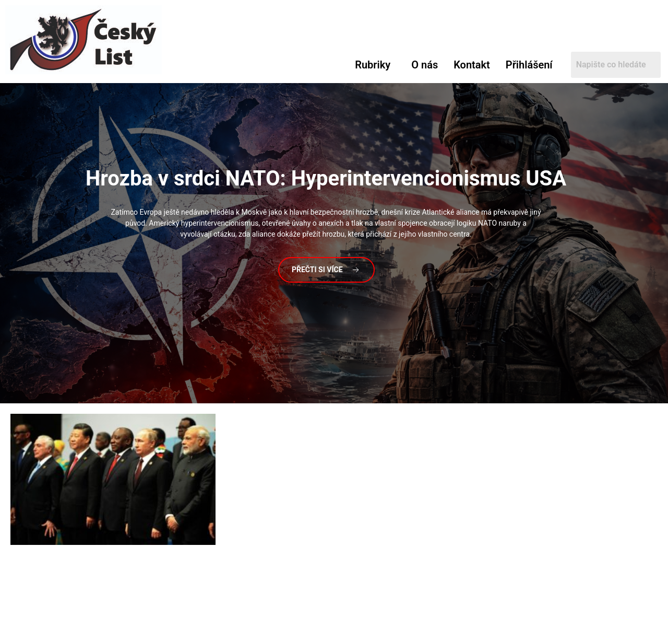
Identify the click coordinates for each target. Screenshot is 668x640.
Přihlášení (529, 65)
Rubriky (372, 65)
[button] (375, 65)
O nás (424, 65)
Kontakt (472, 65)
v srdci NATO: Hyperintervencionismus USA (326, 178)
